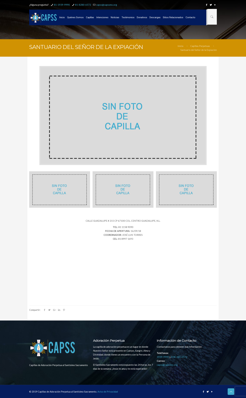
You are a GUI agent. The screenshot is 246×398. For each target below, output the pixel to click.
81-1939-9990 (62, 4)
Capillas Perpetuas (200, 46)
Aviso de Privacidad (107, 391)
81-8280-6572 (83, 4)
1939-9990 (163, 356)
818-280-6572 (179, 356)
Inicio (180, 46)
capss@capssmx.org (106, 4)
